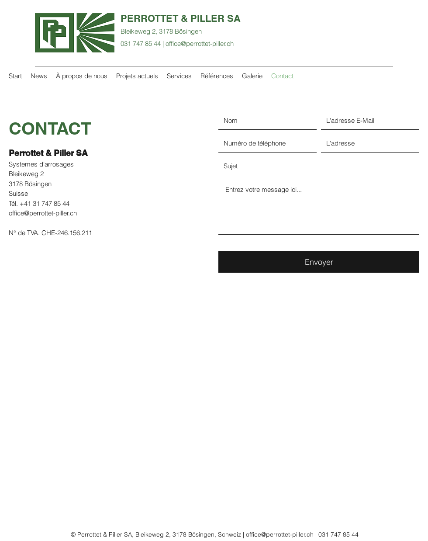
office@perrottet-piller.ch (200, 43)
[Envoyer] (318, 262)
